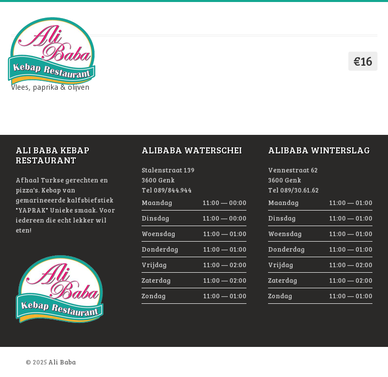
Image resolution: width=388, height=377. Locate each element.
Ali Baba (62, 361)
